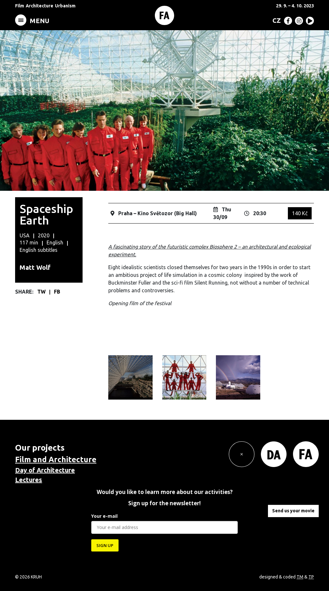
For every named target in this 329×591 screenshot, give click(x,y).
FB (57, 292)
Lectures (28, 479)
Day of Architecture (45, 470)
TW (42, 292)
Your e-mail (104, 516)
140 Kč (299, 213)
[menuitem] (275, 20)
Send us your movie (293, 510)
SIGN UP (104, 545)
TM (300, 576)
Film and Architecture (55, 459)
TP (311, 576)
